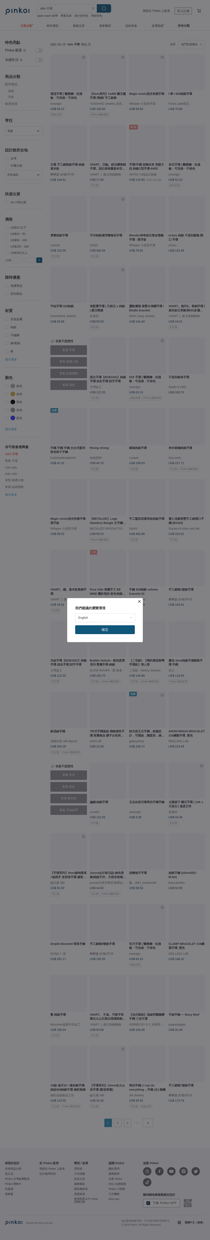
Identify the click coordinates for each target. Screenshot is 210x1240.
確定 (105, 629)
